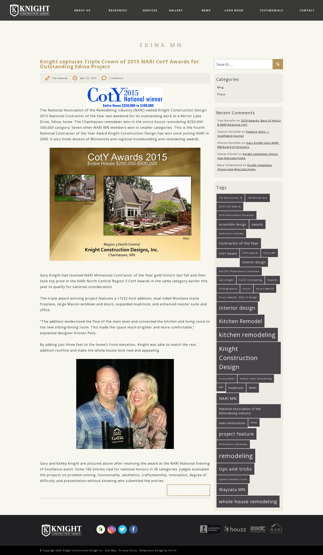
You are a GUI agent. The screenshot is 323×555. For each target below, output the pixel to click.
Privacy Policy (128, 550)
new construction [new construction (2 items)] (232, 423)
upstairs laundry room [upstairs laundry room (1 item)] (233, 479)
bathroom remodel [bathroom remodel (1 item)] (231, 233)
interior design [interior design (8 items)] (237, 308)
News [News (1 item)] (254, 422)
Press (221, 94)
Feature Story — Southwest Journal (243, 134)
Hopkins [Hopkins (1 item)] (272, 280)
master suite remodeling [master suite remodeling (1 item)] (256, 378)
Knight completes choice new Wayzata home (244, 167)
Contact (307, 31)
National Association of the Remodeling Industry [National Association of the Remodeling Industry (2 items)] (240, 411)
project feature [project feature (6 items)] (236, 434)
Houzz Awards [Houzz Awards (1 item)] (265, 288)
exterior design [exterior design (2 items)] (254, 262)
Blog (220, 87)
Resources (96, 31)
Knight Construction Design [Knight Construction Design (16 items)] (238, 358)
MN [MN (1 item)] (221, 387)
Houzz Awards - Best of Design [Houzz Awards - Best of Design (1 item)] (238, 297)
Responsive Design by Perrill (158, 550)
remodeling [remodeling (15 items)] (236, 456)
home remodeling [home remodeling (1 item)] (250, 280)
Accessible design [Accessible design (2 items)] (232, 224)
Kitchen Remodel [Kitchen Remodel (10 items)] (240, 321)
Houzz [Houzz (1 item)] (247, 288)
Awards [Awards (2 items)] (257, 224)
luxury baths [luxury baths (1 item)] (227, 378)
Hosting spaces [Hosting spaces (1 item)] (228, 288)
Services (132, 31)
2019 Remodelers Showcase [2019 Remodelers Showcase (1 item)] (236, 215)
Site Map (110, 550)
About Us (57, 31)
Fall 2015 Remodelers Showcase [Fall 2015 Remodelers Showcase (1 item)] (239, 271)
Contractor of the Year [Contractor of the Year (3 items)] (239, 243)
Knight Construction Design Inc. (31, 10)
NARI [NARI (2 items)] (252, 388)
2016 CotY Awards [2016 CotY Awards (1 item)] (230, 206)
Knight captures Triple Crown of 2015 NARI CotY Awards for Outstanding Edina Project (119, 64)
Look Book (227, 31)
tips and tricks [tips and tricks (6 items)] (235, 469)
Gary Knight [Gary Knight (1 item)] (226, 280)
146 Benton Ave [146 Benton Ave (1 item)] (257, 197)
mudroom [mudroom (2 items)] (235, 388)
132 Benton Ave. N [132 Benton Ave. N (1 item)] (230, 197)
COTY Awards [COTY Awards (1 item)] (250, 253)
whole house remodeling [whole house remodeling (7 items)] (248, 501)
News (196, 31)
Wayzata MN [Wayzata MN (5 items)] (232, 489)
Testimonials (268, 31)
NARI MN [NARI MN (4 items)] (228, 398)
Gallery (162, 31)
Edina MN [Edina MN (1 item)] (269, 253)
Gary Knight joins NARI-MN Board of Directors (248, 145)
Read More (188, 490)
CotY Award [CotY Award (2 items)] (228, 253)
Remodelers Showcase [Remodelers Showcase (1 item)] (233, 444)
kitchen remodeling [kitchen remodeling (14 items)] (247, 335)
